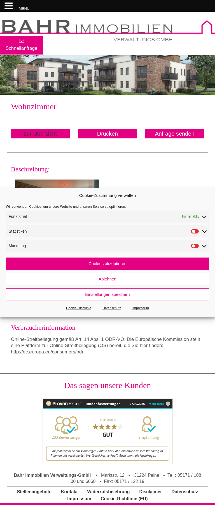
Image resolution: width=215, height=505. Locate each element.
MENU (24, 8)
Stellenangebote (34, 491)
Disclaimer (150, 491)
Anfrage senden (174, 134)
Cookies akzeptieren (107, 263)
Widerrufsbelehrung (108, 491)
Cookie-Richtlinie (78, 308)
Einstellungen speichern (107, 294)
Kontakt (69, 491)
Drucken (107, 134)
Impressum (140, 308)
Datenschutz (111, 308)
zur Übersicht (40, 134)
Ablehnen (107, 279)
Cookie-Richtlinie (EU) (124, 498)
